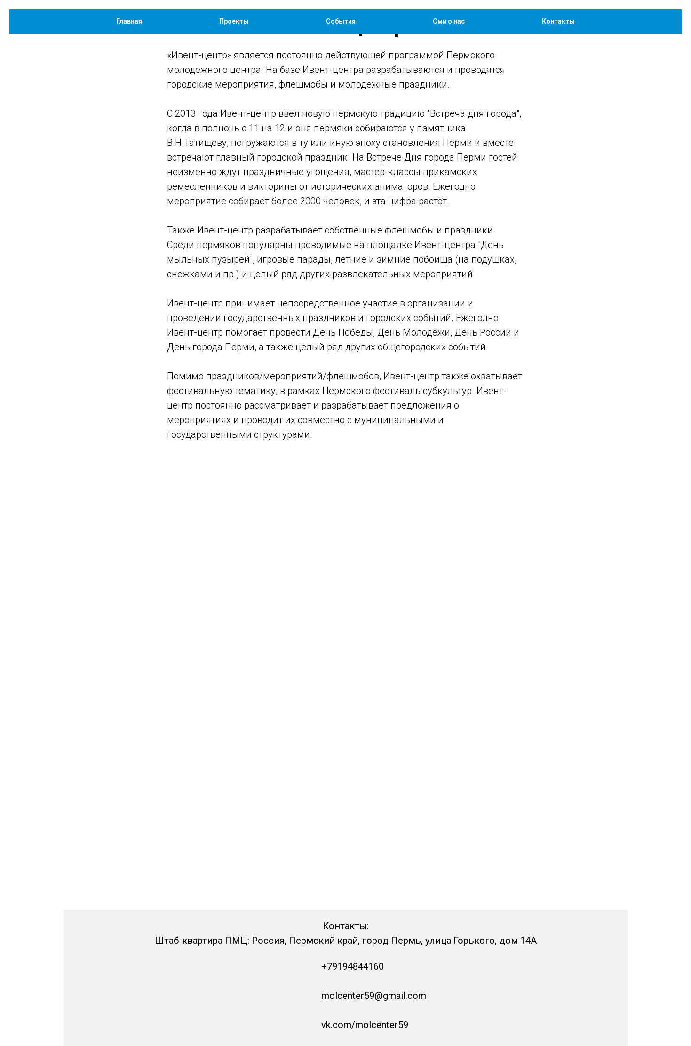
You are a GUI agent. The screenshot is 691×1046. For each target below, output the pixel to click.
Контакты (558, 21)
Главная (129, 21)
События (341, 21)
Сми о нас (449, 21)
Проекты (234, 21)
